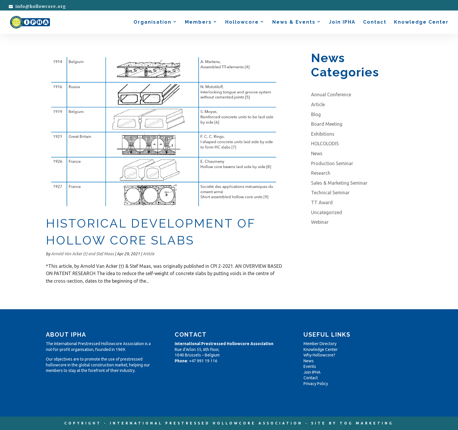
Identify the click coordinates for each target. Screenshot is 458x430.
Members (198, 22)
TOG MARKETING (366, 423)
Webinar (320, 222)
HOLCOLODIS (325, 143)
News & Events (293, 22)
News (316, 153)
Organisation (152, 22)
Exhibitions (322, 134)
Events (309, 366)
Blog (316, 114)
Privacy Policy (315, 383)
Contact (374, 22)
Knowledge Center (421, 22)
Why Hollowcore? (319, 355)
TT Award (322, 202)
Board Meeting (326, 124)
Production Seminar (332, 163)
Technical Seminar (330, 192)
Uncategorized (326, 212)
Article (148, 253)
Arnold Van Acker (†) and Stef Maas (82, 253)
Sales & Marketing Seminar (339, 183)
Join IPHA (342, 22)
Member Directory (319, 343)
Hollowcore (242, 22)
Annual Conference (331, 94)
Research (320, 173)
